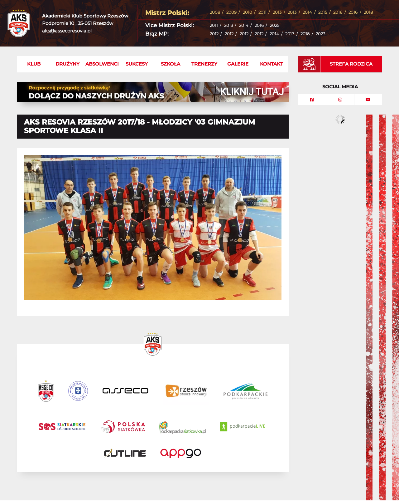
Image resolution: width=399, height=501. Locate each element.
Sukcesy (137, 64)
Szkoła (170, 64)
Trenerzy (204, 64)
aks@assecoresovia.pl (67, 31)
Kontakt (271, 64)
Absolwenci (102, 64)
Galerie (237, 64)
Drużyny (67, 64)
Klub (34, 64)
